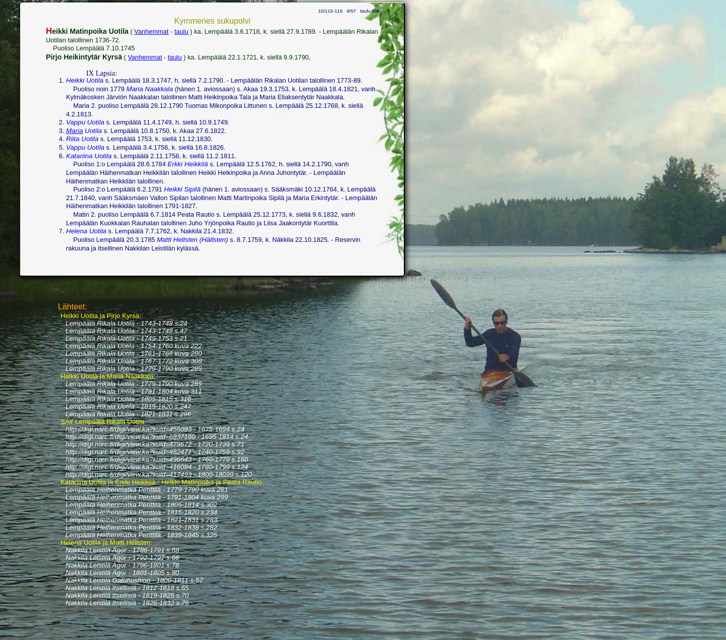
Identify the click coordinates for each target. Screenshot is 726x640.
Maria (74, 131)
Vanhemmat (151, 31)
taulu (181, 31)
